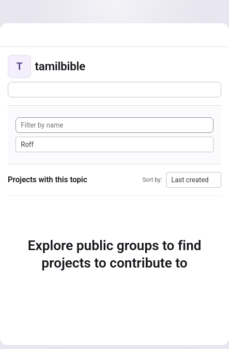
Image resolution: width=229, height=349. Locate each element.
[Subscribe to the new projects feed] (114, 89)
